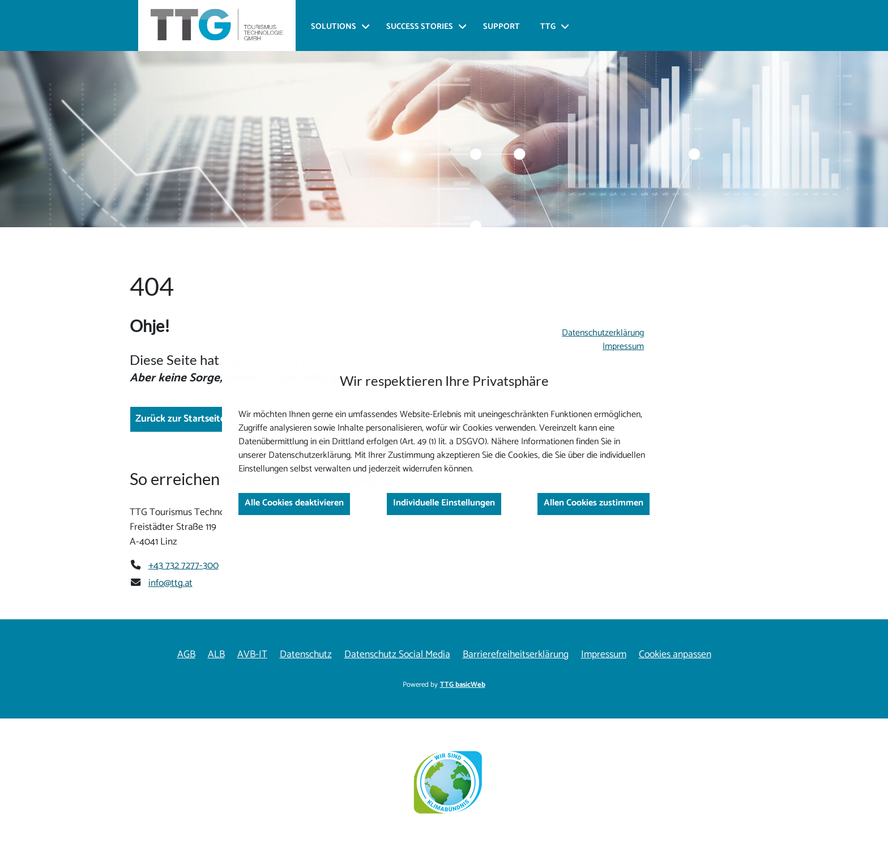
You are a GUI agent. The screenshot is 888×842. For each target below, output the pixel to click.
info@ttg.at (170, 583)
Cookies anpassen (675, 655)
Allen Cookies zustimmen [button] (593, 503)
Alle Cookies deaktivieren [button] (294, 503)
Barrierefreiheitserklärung (516, 655)
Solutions (333, 26)
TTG (548, 26)
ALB (216, 655)
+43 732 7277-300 (183, 565)
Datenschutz (306, 655)
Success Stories (419, 26)
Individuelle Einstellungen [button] (444, 503)
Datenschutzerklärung (603, 333)
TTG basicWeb (462, 685)
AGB (186, 655)
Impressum (623, 346)
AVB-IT (252, 655)
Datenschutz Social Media (397, 655)
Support (501, 26)
